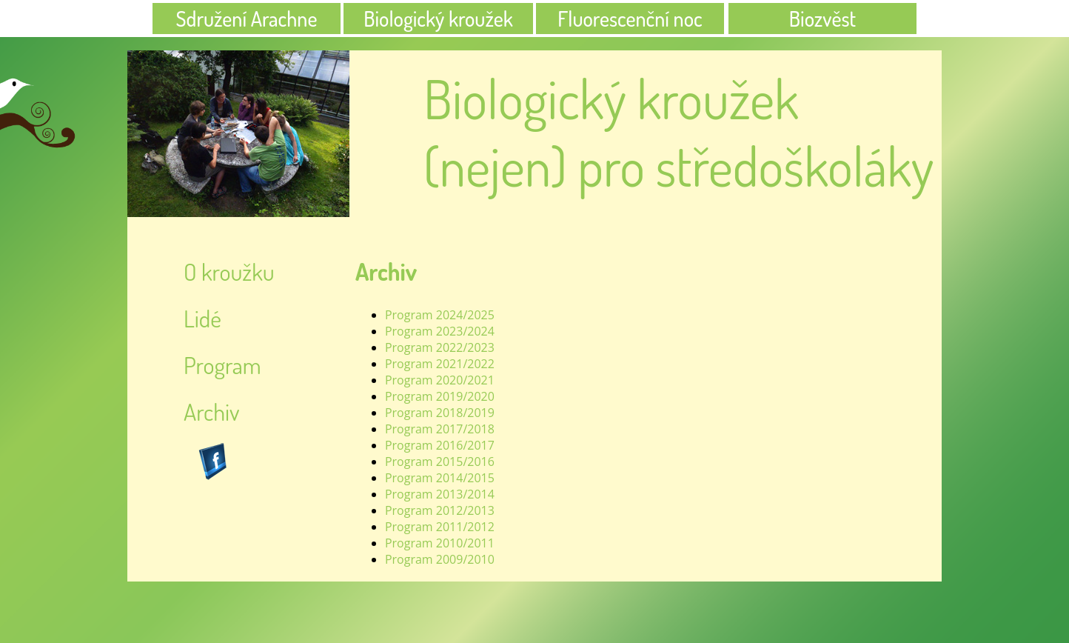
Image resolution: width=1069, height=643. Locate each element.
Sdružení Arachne (247, 18)
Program (222, 365)
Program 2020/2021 (440, 380)
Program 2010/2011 (440, 543)
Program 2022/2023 (440, 347)
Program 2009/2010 (440, 559)
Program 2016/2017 (440, 445)
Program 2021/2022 (440, 364)
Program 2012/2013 (440, 510)
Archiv (212, 411)
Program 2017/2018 (440, 429)
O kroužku (229, 271)
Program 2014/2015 (440, 478)
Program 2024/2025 (440, 315)
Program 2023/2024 (440, 331)
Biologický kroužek (438, 18)
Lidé (202, 318)
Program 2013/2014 (440, 494)
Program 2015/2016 (440, 461)
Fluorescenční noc (629, 18)
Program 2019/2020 (440, 396)
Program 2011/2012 (440, 527)
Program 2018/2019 (440, 412)
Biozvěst (822, 18)
